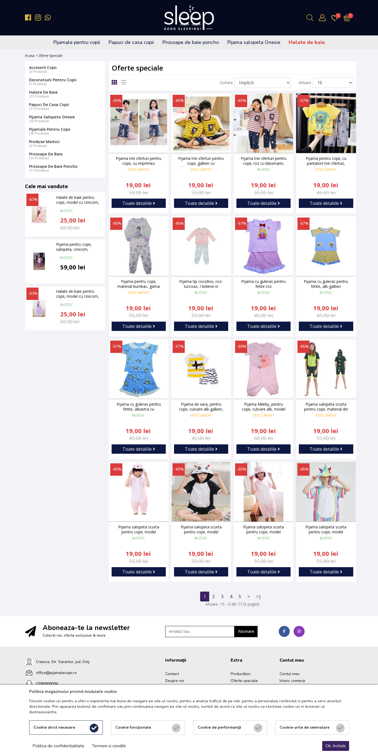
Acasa (29, 55)
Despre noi (174, 680)
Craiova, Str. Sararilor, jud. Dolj (62, 661)
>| (258, 597)
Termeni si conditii (109, 746)
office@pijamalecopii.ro (56, 672)
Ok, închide (335, 746)
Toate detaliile (138, 203)
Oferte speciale (50, 55)
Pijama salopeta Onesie (253, 42)
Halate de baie (307, 42)
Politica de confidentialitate (58, 746)
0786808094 (47, 683)
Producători (240, 673)
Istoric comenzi (292, 680)
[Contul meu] (324, 17)
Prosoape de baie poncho (190, 42)
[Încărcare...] (348, 17)
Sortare (226, 82)
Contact (172, 673)
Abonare (246, 631)
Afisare (305, 82)
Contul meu (290, 673)
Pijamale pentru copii (76, 42)
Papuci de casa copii (131, 42)
